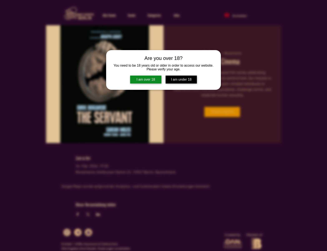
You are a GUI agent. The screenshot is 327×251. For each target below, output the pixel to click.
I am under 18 (181, 79)
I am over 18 (146, 79)
